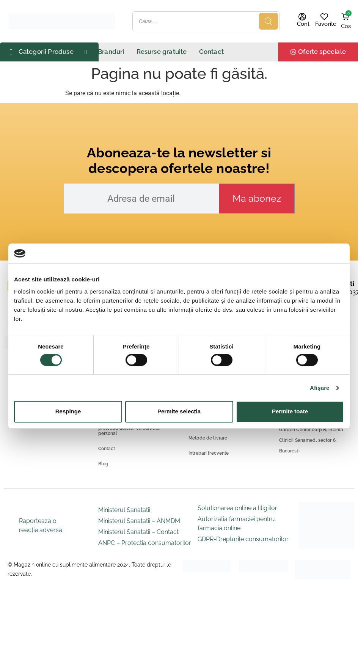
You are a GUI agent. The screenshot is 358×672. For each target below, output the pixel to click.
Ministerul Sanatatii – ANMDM (139, 520)
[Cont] (302, 16)
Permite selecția (179, 411)
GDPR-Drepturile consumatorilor (243, 539)
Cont (303, 23)
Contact (106, 448)
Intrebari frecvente (208, 453)
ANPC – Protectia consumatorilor (144, 542)
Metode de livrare (207, 438)
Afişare (320, 388)
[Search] (268, 21)
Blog (103, 463)
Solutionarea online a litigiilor (237, 508)
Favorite (325, 23)
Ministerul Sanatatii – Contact (138, 531)
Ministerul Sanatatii (124, 509)
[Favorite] (324, 16)
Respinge (68, 411)
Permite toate (290, 411)
